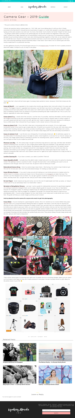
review (45, 336)
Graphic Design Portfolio (66, 404)
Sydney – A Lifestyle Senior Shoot (49, 384)
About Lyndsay (42, 404)
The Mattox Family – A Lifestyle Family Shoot (52, 362)
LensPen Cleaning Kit (10, 156)
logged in (10, 396)
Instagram (50, 174)
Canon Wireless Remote (11, 172)
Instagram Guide (44, 405)
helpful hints (33, 336)
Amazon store (44, 45)
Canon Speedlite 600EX (11, 160)
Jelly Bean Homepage (56, 405)
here (18, 279)
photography (40, 336)
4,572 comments (20, 13)
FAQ (29, 336)
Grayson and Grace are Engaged (13, 362)
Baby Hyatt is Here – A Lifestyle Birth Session (16, 384)
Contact (54, 404)
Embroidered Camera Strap (12, 167)
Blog (49, 404)
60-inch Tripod (8, 181)
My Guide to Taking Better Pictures (14, 186)
